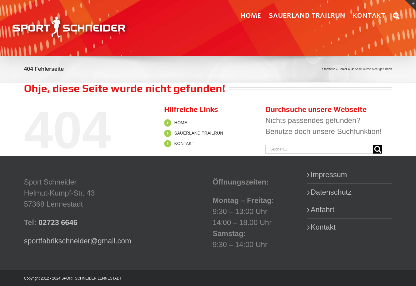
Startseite (328, 69)
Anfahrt (322, 209)
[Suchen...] (319, 149)
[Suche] (377, 149)
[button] (396, 15)
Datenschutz (331, 192)
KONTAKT (184, 143)
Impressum (329, 174)
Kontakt (323, 227)
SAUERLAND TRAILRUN (198, 133)
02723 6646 (58, 222)
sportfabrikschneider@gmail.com (77, 241)
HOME (180, 122)
